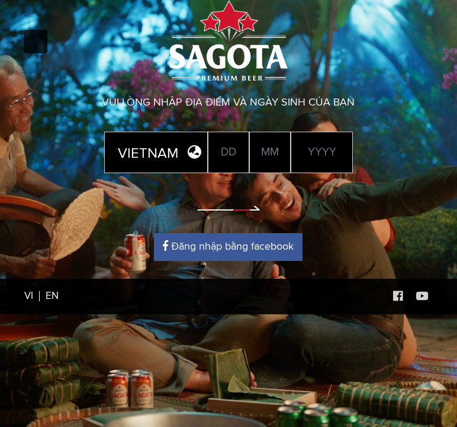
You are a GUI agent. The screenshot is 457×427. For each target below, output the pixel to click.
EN (52, 296)
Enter (228, 199)
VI (28, 296)
